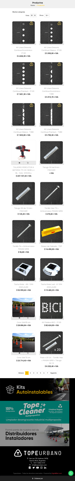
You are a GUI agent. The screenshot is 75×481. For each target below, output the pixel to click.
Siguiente (53, 373)
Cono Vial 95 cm (23, 322)
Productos (40, 5)
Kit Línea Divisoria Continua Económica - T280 (51, 91)
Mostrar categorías (19, 12)
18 (46, 15)
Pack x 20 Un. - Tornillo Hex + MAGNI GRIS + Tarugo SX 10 (51, 360)
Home (33, 5)
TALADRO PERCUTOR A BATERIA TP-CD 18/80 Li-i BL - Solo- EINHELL (24, 170)
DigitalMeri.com (57, 473)
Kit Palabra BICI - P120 (51, 322)
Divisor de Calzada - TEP (51, 246)
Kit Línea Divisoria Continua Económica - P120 (23, 50)
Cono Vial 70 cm (23, 358)
